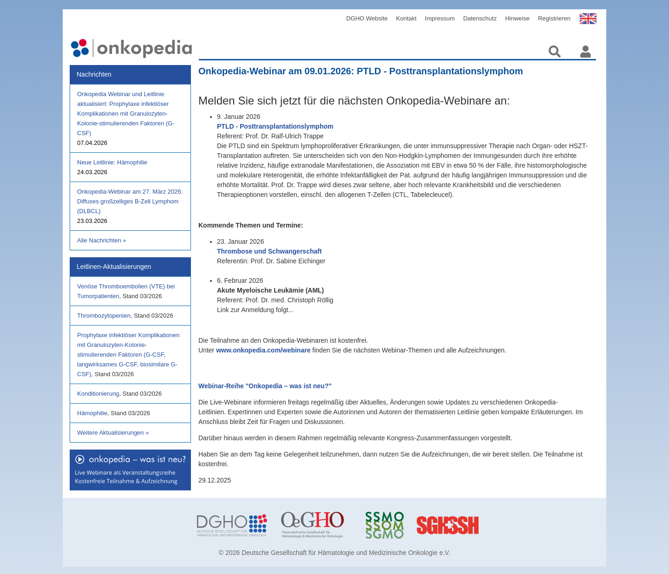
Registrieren (554, 18)
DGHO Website (366, 18)
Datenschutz (480, 18)
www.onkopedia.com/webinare (263, 350)
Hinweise (517, 18)
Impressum (440, 18)
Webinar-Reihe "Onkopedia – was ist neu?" (265, 386)
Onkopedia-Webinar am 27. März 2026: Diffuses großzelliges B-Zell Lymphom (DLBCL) (130, 201)
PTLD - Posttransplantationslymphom (275, 126)
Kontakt (406, 18)
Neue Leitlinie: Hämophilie (112, 162)
